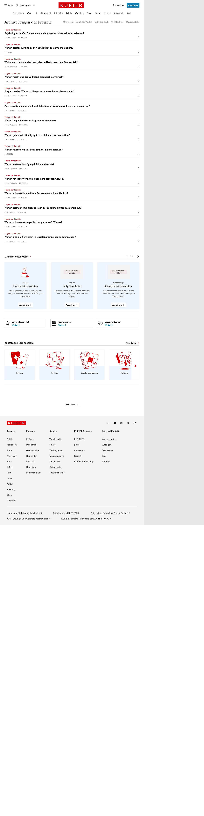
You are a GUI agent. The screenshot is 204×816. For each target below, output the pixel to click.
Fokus (9, 472)
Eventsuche (54, 461)
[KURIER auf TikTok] (135, 423)
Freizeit (107, 13)
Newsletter (31, 455)
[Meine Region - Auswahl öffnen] (34, 5)
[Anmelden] (118, 5)
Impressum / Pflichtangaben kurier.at (24, 513)
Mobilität (11, 500)
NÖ (36, 13)
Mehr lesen (72, 404)
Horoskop (31, 467)
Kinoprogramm (56, 455)
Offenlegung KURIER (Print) (66, 513)
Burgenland (46, 13)
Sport (89, 13)
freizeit (10, 467)
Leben (9, 478)
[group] (72, 286)
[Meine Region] (23, 5)
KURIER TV (79, 439)
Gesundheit (118, 13)
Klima (9, 495)
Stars (129, 13)
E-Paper (30, 439)
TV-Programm (55, 450)
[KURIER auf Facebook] (108, 423)
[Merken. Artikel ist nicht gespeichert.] (138, 37)
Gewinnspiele (32, 450)
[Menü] (9, 5)
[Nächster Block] (138, 256)
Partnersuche (55, 467)
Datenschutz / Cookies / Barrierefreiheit (109, 513)
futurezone (79, 450)
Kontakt (106, 461)
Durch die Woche (84, 21)
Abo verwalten (109, 439)
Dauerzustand (132, 21)
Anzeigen (106, 444)
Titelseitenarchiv (57, 472)
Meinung (11, 489)
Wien (29, 13)
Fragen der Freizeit (12, 30)
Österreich (58, 13)
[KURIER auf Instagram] (121, 423)
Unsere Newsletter (16, 256)
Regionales (12, 444)
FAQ (104, 455)
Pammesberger (33, 472)
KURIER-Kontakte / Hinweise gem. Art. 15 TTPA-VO (85, 518)
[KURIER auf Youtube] (114, 423)
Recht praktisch (101, 21)
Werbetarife (107, 450)
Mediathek (31, 444)
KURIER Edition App (83, 461)
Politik (69, 13)
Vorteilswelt (55, 439)
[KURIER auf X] (128, 423)
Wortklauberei (117, 21)
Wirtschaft (79, 13)
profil (76, 444)
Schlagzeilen (18, 13)
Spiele (52, 444)
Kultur (98, 13)
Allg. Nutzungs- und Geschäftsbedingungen (27, 518)
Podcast (30, 461)
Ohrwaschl (68, 21)
